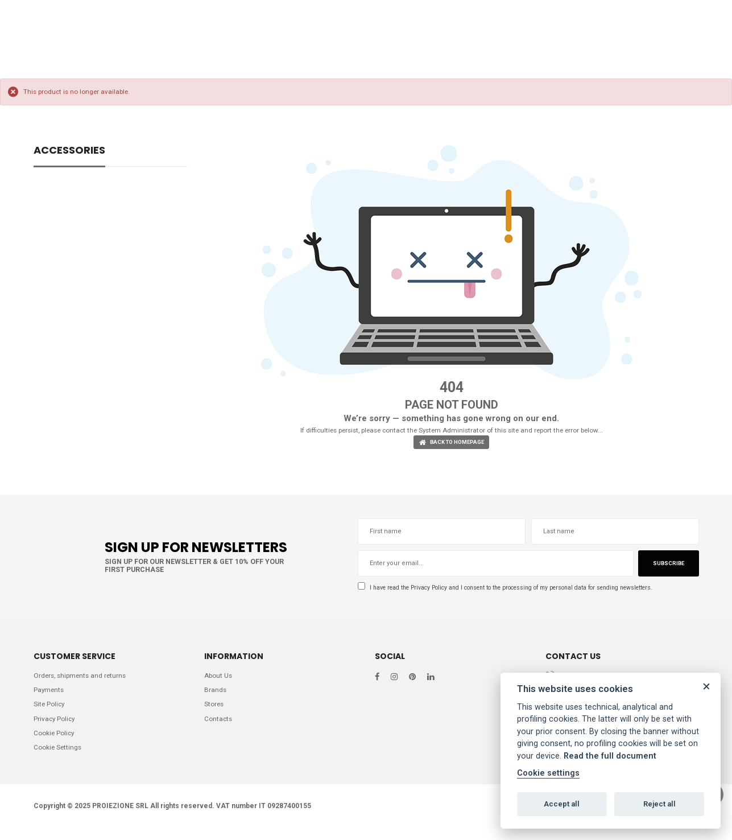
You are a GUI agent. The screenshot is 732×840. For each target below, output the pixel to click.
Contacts (219, 726)
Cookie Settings (60, 757)
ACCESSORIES (69, 151)
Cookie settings (548, 773)
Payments (49, 695)
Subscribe (666, 566)
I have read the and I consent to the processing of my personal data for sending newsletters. (525, 589)
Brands (216, 695)
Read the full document (610, 756)
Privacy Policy (437, 590)
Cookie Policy (56, 742)
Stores (215, 710)
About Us (219, 679)
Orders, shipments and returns (83, 679)
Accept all (562, 804)
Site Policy (50, 710)
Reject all (659, 804)
